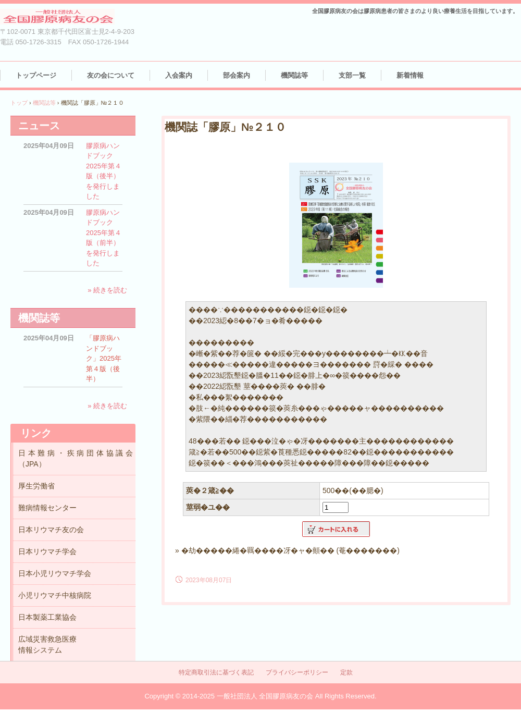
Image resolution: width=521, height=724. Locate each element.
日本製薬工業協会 (47, 617)
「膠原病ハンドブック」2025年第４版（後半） (103, 358)
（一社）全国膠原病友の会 (67, 17)
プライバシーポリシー (297, 672)
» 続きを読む (107, 290)
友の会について (110, 75)
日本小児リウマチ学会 (54, 573)
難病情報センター (47, 508)
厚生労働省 (36, 486)
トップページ (36, 75)
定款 (346, 672)
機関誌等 (294, 75)
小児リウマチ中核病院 (54, 595)
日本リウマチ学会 (47, 551)
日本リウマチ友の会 (51, 529)
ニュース (39, 125)
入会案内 (178, 75)
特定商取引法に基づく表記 (216, 672)
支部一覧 (352, 75)
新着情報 (410, 75)
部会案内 (236, 75)
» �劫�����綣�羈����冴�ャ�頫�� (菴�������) (287, 550)
